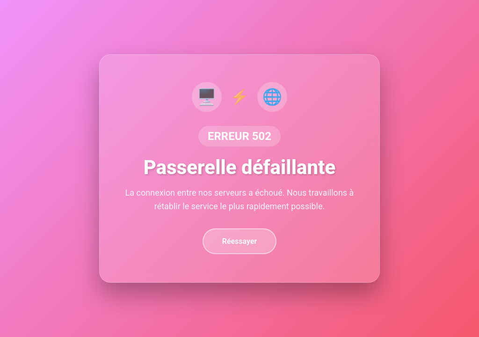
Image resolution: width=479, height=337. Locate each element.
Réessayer (239, 241)
